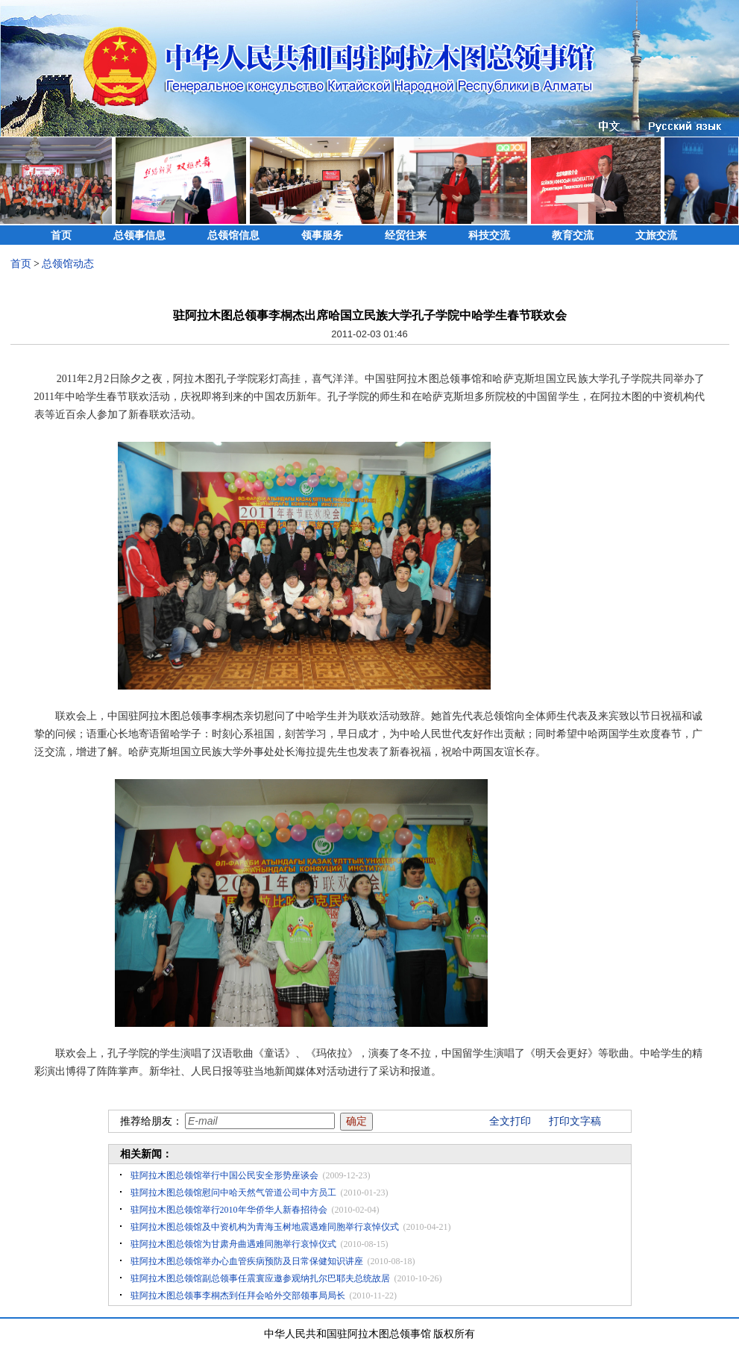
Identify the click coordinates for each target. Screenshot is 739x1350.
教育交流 (573, 235)
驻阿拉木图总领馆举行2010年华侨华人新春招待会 (228, 1209)
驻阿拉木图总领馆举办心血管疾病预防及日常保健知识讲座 (246, 1261)
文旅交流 (656, 235)
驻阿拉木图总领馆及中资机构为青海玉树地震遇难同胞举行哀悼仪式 (264, 1227)
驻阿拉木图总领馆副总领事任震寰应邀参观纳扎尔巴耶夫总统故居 (260, 1278)
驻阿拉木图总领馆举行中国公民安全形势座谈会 (224, 1175)
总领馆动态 (68, 263)
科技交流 (489, 235)
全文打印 (510, 1121)
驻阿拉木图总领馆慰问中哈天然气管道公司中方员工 (233, 1192)
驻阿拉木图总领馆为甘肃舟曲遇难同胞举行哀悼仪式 (233, 1244)
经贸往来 (406, 235)
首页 (61, 235)
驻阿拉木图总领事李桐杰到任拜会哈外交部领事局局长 (237, 1295)
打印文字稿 (575, 1121)
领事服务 (322, 235)
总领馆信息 (233, 235)
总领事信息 (139, 235)
